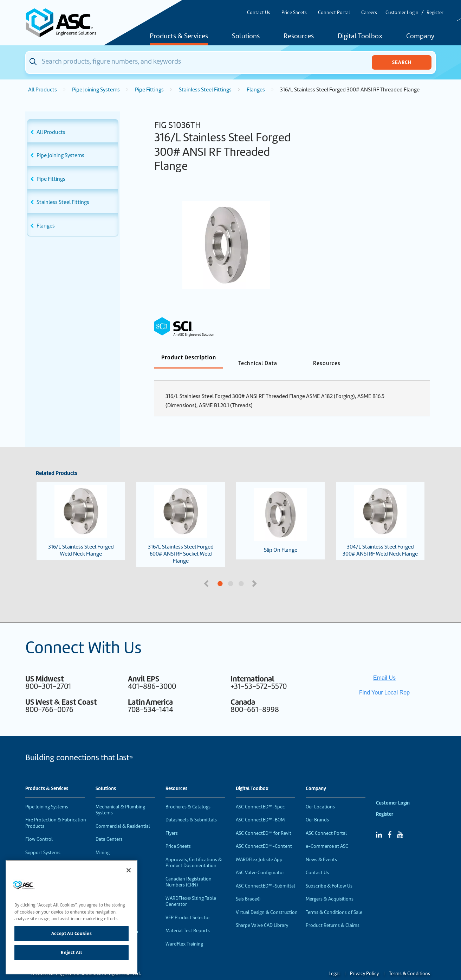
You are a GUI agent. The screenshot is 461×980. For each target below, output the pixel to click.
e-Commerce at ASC (327, 835)
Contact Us (258, 12)
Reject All (71, 952)
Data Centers (109, 828)
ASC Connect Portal (326, 822)
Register (435, 12)
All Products (42, 89)
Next (255, 571)
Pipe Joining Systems (96, 89)
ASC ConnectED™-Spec (260, 795)
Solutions (246, 36)
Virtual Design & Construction (267, 901)
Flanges (256, 89)
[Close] (128, 870)
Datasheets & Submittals (191, 808)
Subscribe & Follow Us (329, 874)
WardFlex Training (184, 932)
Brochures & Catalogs (187, 795)
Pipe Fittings (149, 89)
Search (401, 62)
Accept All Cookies (71, 933)
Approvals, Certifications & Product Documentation (193, 851)
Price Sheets (294, 12)
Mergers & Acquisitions (329, 887)
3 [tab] (267, 572)
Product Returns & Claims (332, 914)
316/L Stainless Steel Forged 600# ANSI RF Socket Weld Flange (181, 513)
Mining (103, 841)
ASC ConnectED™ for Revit (263, 822)
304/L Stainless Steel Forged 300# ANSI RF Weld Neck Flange (380, 509)
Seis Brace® (248, 887)
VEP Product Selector (187, 906)
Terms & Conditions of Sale (334, 901)
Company (420, 36)
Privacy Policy (364, 962)
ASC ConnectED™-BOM (260, 808)
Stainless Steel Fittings (205, 89)
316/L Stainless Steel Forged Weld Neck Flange (81, 509)
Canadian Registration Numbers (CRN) (188, 870)
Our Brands (317, 808)
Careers (369, 12)
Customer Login (401, 12)
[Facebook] (389, 823)
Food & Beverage (113, 854)
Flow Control (39, 828)
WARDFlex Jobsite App (259, 848)
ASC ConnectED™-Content (264, 835)
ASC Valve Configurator (260, 861)
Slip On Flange (280, 509)
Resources (299, 36)
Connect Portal (334, 12)
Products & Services (179, 36)
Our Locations (320, 795)
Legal (334, 962)
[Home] (65, 23)
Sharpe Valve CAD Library (262, 914)
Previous (206, 571)
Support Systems (42, 841)
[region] (71, 917)
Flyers (171, 822)
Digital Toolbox (360, 36)
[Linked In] (379, 823)
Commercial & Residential (123, 815)
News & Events (321, 848)
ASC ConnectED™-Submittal (265, 874)
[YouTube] (400, 823)
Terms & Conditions (409, 962)
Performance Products (49, 854)
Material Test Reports (187, 919)
